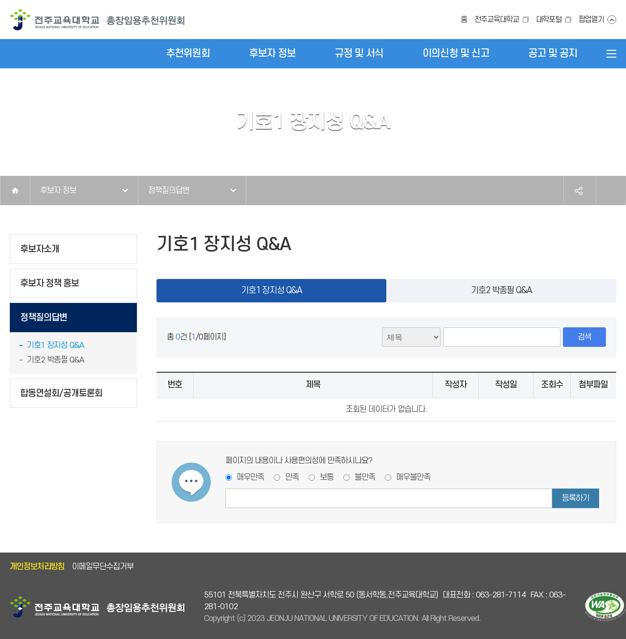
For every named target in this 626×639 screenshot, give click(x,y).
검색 (584, 337)
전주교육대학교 (496, 20)
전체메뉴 (611, 54)
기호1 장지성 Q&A (55, 345)
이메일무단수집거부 (103, 566)
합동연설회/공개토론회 (61, 393)
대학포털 (548, 20)
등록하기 (575, 498)
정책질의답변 (168, 190)
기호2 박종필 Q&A (55, 360)
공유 (578, 190)
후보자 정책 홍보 (49, 283)
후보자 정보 (58, 190)
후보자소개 (39, 249)
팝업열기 (591, 20)
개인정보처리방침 (37, 566)
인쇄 (611, 190)
